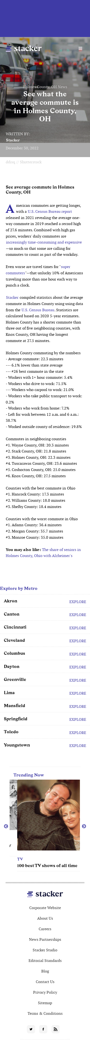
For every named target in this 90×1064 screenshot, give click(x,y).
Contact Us (45, 981)
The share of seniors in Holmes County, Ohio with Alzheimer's (43, 552)
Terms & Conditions (45, 1013)
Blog (45, 971)
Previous (6, 826)
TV (42, 859)
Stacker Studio (45, 950)
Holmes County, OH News (45, 86)
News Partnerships (45, 939)
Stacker (13, 140)
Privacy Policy (45, 992)
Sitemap (45, 1002)
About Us (45, 918)
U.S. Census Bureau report (50, 211)
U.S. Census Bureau (38, 309)
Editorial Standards (45, 960)
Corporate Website (45, 907)
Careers (45, 928)
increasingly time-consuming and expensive (44, 242)
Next (84, 826)
